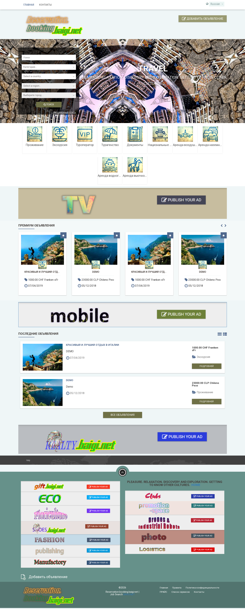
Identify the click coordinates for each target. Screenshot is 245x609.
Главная (28, 4)
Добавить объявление (202, 18)
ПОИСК (49, 104)
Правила (176, 588)
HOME (195, 486)
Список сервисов (180, 593)
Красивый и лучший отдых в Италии (42, 272)
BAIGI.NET (129, 595)
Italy (28, 461)
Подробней (208, 366)
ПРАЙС (163, 593)
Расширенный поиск (64, 112)
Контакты (45, 4)
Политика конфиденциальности (202, 588)
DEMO (95, 272)
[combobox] (216, 4)
